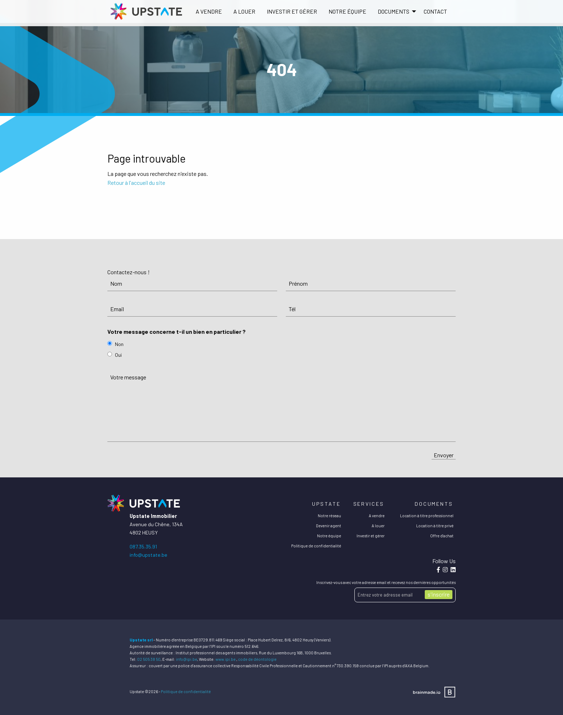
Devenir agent (328, 525)
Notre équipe (347, 11)
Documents (434, 504)
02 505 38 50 (148, 659)
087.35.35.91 (143, 546)
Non (119, 344)
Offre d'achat (441, 535)
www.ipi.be (225, 659)
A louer (244, 11)
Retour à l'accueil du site (136, 182)
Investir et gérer (292, 11)
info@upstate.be (148, 555)
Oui (118, 355)
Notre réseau (329, 515)
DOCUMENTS (393, 11)
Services (368, 504)
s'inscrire (439, 594)
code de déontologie (257, 659)
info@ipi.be (186, 659)
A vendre (209, 11)
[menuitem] (209, 11)
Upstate (326, 504)
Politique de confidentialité (316, 545)
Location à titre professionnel (426, 515)
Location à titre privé (434, 525)
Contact (435, 11)
